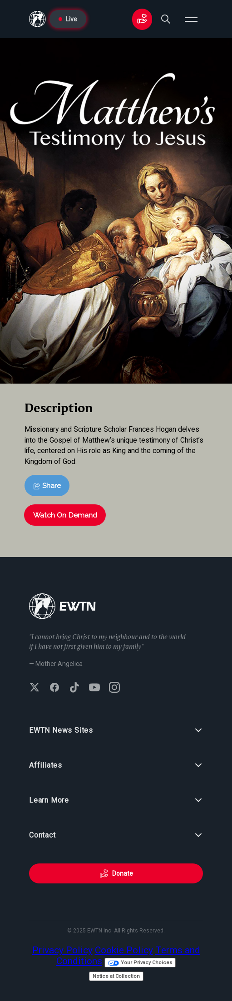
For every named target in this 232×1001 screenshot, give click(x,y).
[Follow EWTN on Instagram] (114, 688)
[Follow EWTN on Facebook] (54, 688)
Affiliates (116, 765)
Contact (116, 835)
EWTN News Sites (116, 730)
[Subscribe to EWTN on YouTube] (94, 688)
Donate (116, 873)
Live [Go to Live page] (68, 19)
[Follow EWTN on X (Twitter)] (34, 688)
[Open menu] (191, 19)
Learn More (116, 800)
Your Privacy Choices (140, 963)
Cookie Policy (124, 950)
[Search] (166, 19)
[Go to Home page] (37, 19)
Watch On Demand (65, 515)
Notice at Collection (116, 976)
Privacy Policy (62, 950)
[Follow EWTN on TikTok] (74, 688)
